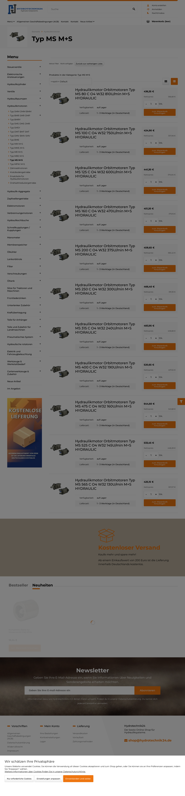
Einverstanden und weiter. (78, 778)
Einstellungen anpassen (48, 778)
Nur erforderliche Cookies (19, 778)
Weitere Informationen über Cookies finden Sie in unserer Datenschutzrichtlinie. (45, 771)
